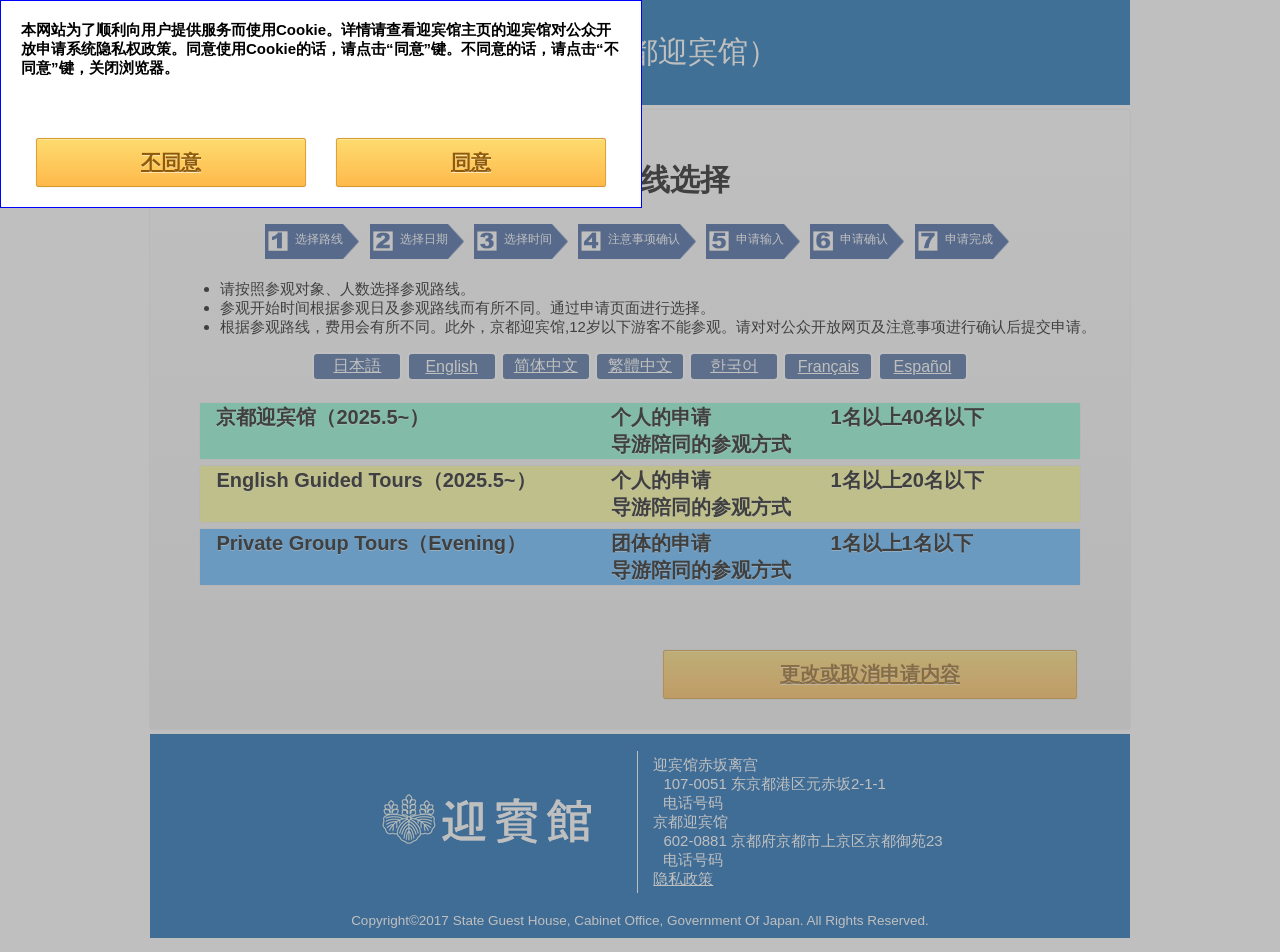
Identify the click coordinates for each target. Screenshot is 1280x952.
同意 (471, 162)
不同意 (171, 162)
